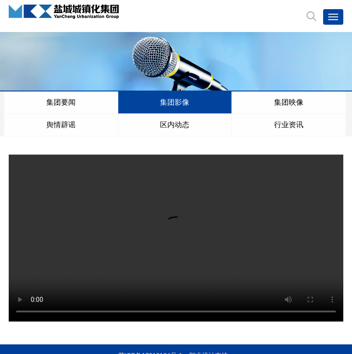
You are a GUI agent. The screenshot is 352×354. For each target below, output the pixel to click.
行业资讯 (167, 102)
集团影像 (48, 102)
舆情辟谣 (108, 102)
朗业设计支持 (208, 333)
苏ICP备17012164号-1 (150, 333)
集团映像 (78, 102)
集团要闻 (18, 102)
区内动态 (138, 102)
